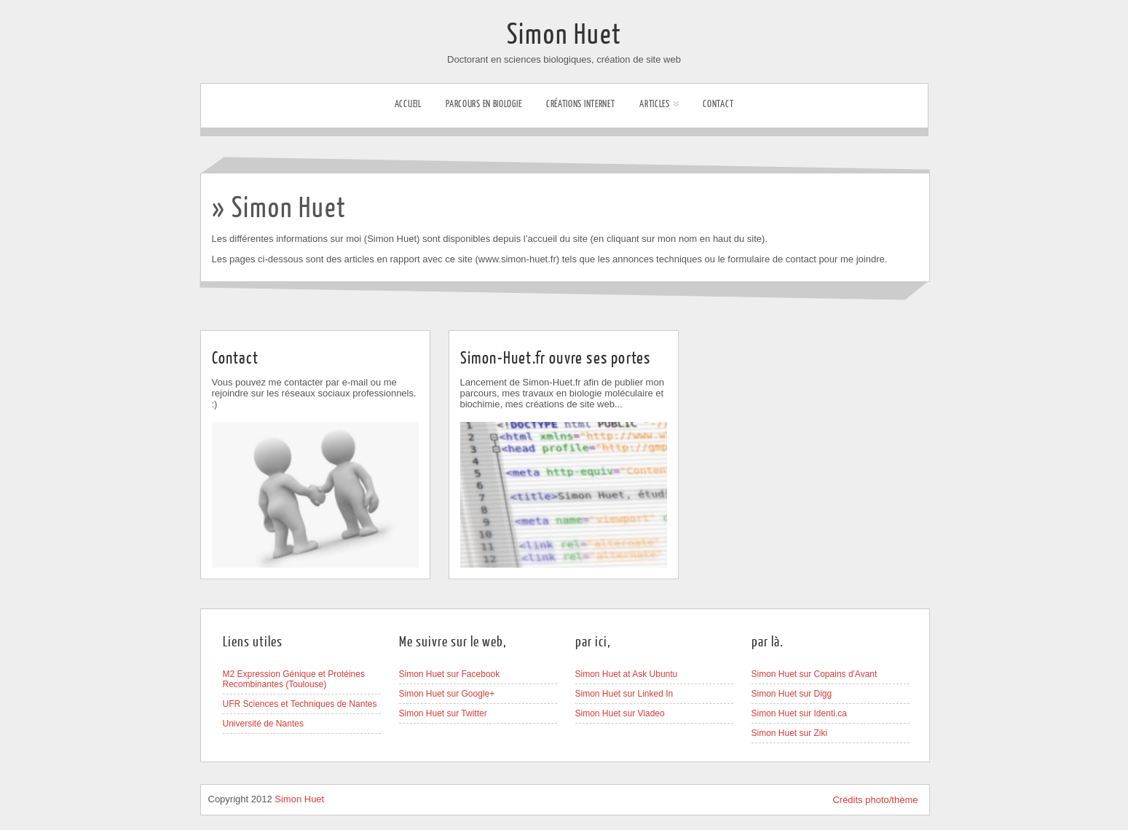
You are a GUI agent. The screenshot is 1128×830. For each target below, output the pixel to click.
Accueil (408, 103)
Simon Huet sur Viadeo (620, 713)
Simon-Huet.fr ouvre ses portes (555, 358)
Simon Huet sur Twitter (443, 713)
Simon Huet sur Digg (792, 694)
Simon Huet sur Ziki (790, 733)
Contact (718, 103)
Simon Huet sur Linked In (624, 694)
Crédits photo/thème (875, 799)
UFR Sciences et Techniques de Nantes (300, 704)
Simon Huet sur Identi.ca (799, 713)
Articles (659, 103)
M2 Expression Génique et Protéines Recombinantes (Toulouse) (294, 679)
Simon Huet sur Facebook (449, 674)
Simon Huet (564, 35)
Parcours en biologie (483, 103)
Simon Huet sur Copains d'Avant (814, 674)
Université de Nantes (263, 724)
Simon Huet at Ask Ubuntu (626, 674)
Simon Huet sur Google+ (447, 694)
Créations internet (580, 103)
